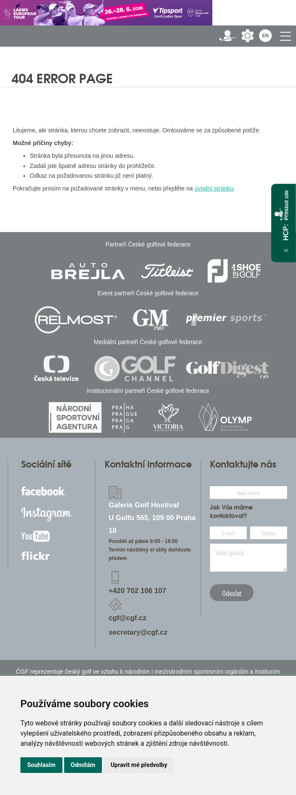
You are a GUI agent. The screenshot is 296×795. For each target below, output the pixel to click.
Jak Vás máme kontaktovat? (231, 512)
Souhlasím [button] (41, 764)
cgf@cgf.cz (128, 618)
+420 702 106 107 (137, 591)
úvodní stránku (214, 188)
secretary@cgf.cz (138, 632)
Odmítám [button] (83, 764)
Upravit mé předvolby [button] (138, 764)
